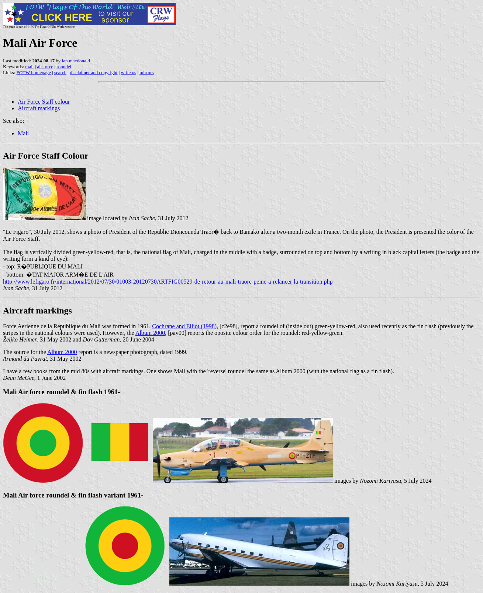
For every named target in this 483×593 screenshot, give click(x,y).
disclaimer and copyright (93, 72)
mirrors (146, 72)
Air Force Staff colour (44, 101)
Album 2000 (150, 333)
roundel (63, 66)
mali (29, 66)
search (60, 72)
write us (129, 72)
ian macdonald (76, 60)
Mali (23, 133)
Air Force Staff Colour (46, 155)
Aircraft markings (39, 108)
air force (45, 66)
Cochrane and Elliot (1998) (184, 326)
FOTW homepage (33, 72)
